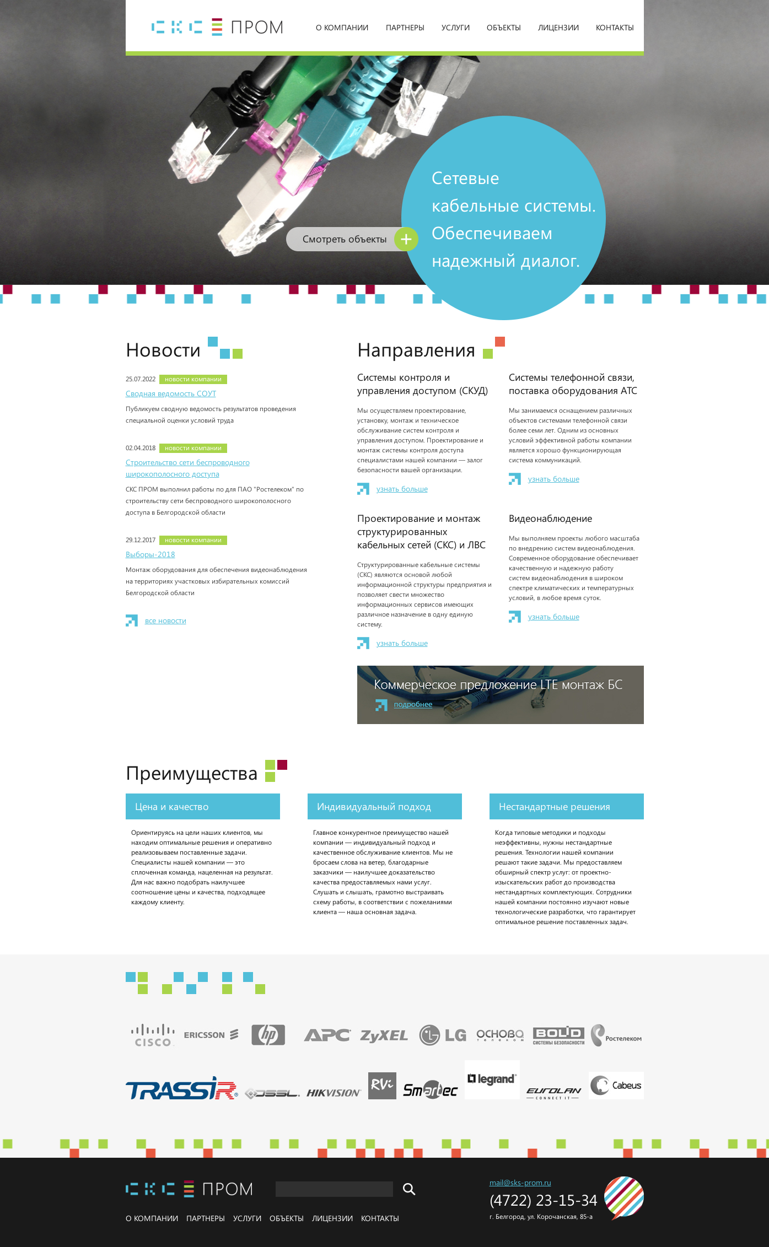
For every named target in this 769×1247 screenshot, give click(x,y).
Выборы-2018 (150, 554)
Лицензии (558, 27)
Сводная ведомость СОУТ (171, 393)
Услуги (456, 27)
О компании (342, 27)
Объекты (504, 27)
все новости (165, 620)
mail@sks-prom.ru (520, 1182)
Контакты (615, 27)
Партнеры (405, 27)
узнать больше (402, 488)
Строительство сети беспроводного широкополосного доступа (188, 468)
